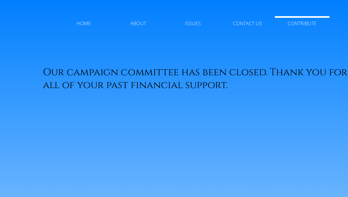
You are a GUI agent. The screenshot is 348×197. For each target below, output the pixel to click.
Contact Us (247, 23)
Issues (193, 23)
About (138, 23)
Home (83, 23)
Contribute (302, 23)
